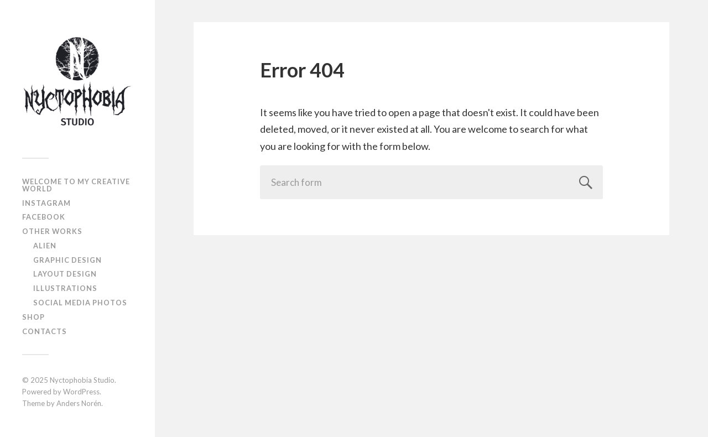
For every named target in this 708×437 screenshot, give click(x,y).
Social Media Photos (80, 302)
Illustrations (65, 288)
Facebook (43, 216)
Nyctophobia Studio (82, 380)
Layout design (65, 273)
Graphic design (67, 260)
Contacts (44, 331)
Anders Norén (78, 403)
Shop (33, 317)
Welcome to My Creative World (76, 185)
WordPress (81, 391)
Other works (52, 231)
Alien (44, 245)
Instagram (46, 203)
